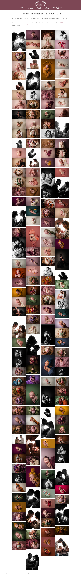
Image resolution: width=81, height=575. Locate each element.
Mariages (56, 8)
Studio (39, 7)
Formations (30, 8)
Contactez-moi (57, 7)
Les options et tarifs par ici (19, 20)
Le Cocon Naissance (43, 8)
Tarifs (47, 7)
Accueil (21, 7)
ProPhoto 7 (71, 573)
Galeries (30, 7)
